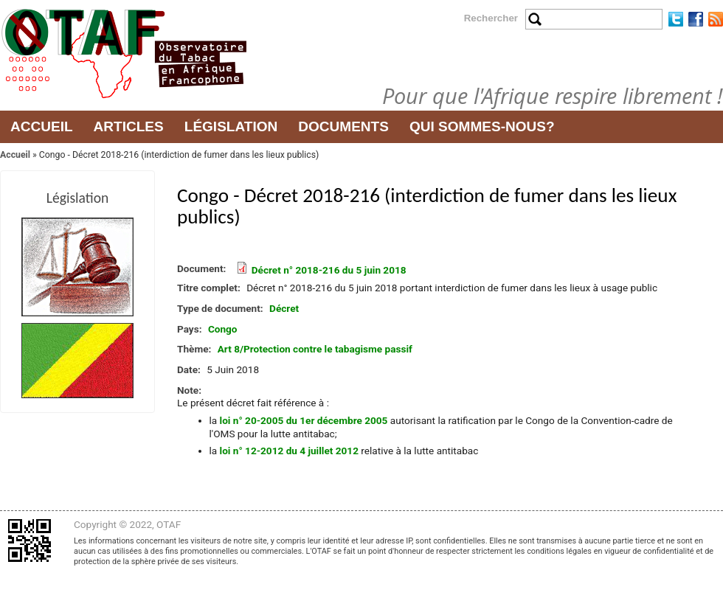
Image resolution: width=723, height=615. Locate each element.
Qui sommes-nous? (482, 126)
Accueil (41, 126)
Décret (284, 308)
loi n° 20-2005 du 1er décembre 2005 (304, 420)
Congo (223, 329)
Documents (343, 126)
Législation (231, 126)
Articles (129, 126)
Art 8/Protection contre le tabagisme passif (315, 349)
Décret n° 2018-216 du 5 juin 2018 (329, 270)
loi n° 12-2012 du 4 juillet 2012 (289, 450)
